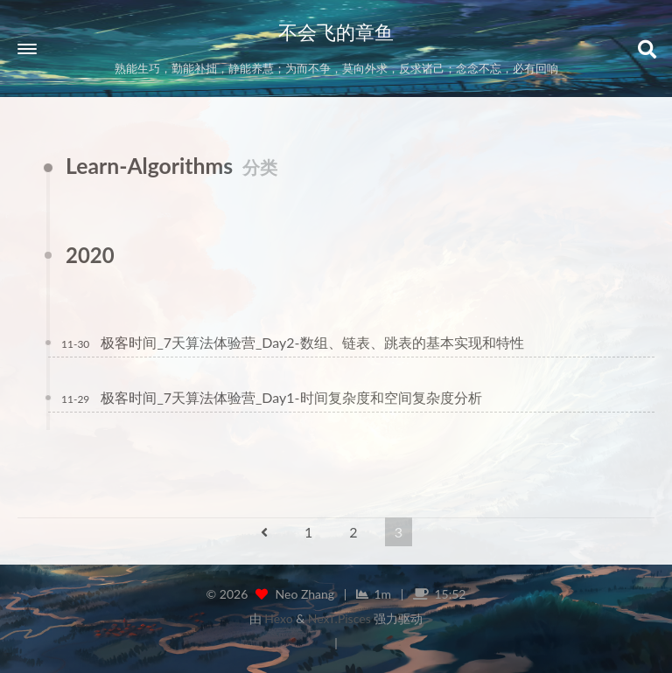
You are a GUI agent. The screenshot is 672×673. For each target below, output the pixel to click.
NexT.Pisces (339, 618)
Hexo (278, 618)
